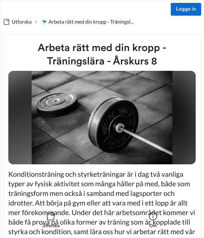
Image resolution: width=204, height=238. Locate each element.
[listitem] (51, 224)
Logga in (186, 9)
